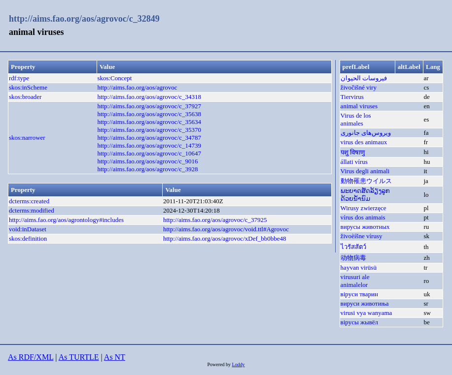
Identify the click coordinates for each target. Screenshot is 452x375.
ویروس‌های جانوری (366, 132)
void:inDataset (27, 229)
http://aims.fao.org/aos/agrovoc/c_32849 (84, 19)
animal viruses (359, 106)
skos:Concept (114, 78)
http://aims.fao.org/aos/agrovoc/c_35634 (149, 121)
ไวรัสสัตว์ (353, 246)
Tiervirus (352, 96)
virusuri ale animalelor (355, 280)
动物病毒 (353, 257)
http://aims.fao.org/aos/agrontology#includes (66, 219)
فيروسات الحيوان (364, 78)
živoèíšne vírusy (361, 236)
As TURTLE (79, 357)
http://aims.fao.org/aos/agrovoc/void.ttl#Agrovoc (226, 229)
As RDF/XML (30, 357)
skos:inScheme (28, 87)
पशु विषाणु (353, 152)
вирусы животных (365, 226)
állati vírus (354, 161)
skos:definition (28, 238)
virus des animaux (364, 142)
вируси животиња (365, 303)
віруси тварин (359, 294)
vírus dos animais (363, 217)
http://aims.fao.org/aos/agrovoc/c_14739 (149, 145)
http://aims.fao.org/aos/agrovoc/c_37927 (149, 106)
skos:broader (25, 96)
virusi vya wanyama (366, 312)
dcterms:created (29, 201)
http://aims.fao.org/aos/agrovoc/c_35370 (149, 129)
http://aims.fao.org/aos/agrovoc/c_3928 (147, 169)
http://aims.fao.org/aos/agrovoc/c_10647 (149, 153)
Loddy (238, 364)
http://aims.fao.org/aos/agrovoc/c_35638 (149, 114)
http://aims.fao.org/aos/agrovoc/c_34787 (149, 137)
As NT (114, 357)
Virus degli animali (365, 171)
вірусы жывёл (359, 322)
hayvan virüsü (359, 267)
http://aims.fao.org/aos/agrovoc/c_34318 (149, 96)
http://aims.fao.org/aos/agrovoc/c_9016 (147, 161)
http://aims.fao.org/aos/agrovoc (137, 87)
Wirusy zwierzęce (363, 208)
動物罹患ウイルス (366, 181)
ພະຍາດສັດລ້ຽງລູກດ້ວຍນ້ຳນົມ (365, 194)
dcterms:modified (31, 210)
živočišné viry (359, 87)
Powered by (219, 364)
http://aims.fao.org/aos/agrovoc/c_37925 (215, 219)
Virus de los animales (356, 119)
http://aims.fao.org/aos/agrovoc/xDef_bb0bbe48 (224, 238)
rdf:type (19, 78)
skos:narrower (27, 137)
